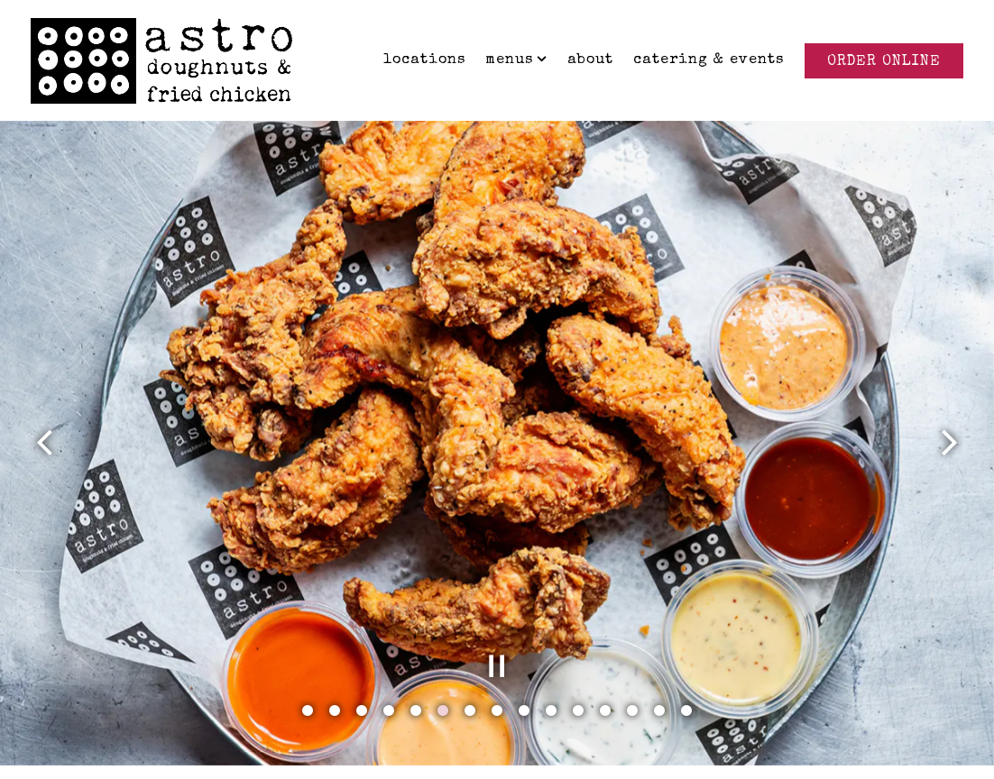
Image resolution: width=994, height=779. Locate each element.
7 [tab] (470, 696)
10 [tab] (551, 696)
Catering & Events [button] (708, 60)
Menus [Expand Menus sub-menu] (516, 58)
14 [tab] (659, 696)
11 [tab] (578, 696)
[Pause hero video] (497, 651)
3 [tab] (362, 696)
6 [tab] (443, 696)
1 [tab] (308, 696)
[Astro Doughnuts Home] (161, 59)
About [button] (590, 60)
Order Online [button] (884, 62)
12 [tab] (605, 696)
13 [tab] (632, 696)
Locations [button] (424, 60)
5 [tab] (416, 696)
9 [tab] (524, 696)
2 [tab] (335, 696)
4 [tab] (389, 696)
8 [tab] (497, 696)
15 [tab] (686, 696)
